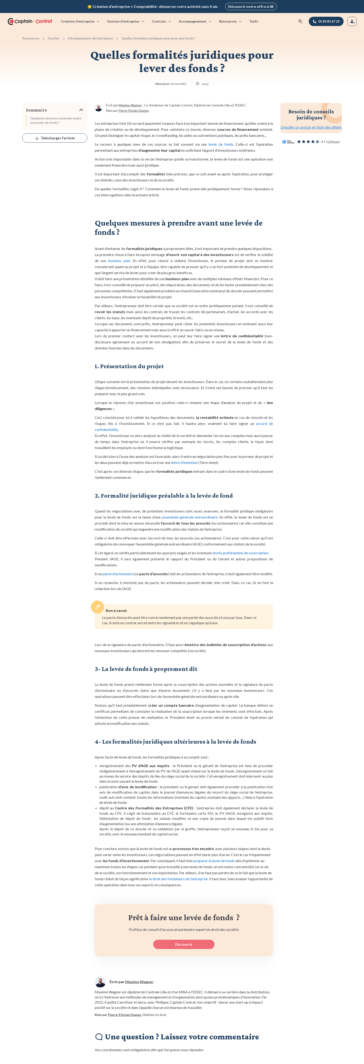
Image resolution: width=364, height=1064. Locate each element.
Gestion (54, 38)
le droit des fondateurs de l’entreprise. (178, 879)
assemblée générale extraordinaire (190, 517)
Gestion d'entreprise (126, 21)
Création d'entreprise (80, 21)
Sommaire (36, 109)
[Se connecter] (352, 21)
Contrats (162, 21)
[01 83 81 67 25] (326, 21)
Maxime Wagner (130, 105)
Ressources (230, 21)
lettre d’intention (184, 462)
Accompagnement (195, 21)
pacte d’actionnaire (118, 573)
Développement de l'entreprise (90, 38)
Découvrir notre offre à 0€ (251, 6)
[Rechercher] (300, 21)
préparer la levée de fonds (214, 860)
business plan (119, 260)
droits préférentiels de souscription (240, 553)
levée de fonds (220, 144)
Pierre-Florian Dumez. (125, 1015)
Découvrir (184, 944)
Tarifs (253, 21)
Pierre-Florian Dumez (133, 110)
